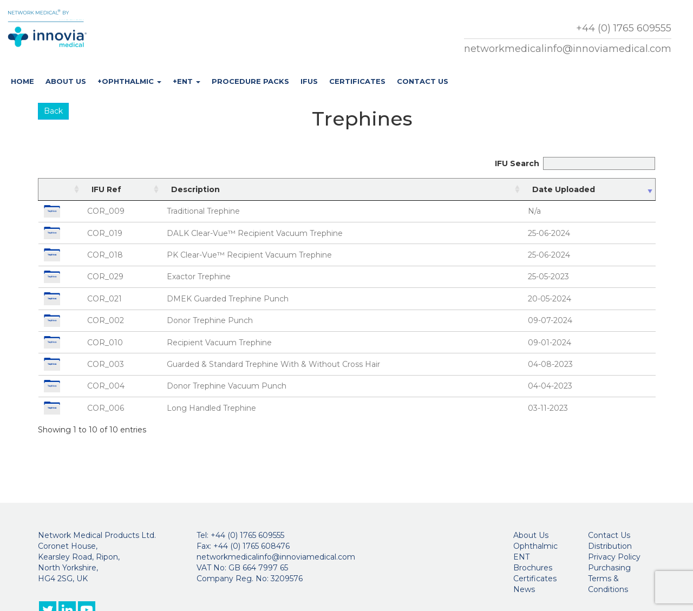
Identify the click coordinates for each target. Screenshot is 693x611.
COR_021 (104, 299)
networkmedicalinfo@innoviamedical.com (567, 49)
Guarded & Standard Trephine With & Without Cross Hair (273, 364)
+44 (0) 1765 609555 (623, 28)
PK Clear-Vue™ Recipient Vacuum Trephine (249, 255)
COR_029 (105, 276)
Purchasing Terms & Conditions (609, 578)
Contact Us (422, 81)
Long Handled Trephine (211, 408)
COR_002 (105, 320)
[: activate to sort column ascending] (60, 189)
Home (22, 81)
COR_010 (105, 342)
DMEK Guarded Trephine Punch (228, 299)
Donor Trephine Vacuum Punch (226, 386)
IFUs (309, 81)
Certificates (357, 81)
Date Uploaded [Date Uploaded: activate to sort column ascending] (563, 189)
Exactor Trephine (199, 276)
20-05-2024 (549, 299)
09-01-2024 (549, 342)
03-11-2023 (548, 408)
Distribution (610, 546)
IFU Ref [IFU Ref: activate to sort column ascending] (106, 189)
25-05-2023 (548, 276)
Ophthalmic (535, 546)
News (524, 589)
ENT (521, 557)
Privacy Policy (614, 557)
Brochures (532, 568)
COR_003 (105, 364)
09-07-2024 (550, 320)
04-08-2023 (550, 364)
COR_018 (105, 255)
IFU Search (575, 163)
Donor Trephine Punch (210, 320)
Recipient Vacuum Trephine (219, 342)
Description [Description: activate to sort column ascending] (195, 189)
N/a (534, 211)
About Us (65, 81)
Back (53, 111)
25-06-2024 (549, 233)
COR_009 (106, 211)
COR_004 (106, 386)
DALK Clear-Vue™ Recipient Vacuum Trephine (255, 233)
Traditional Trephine (203, 211)
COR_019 (104, 233)
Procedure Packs (250, 81)
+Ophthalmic (129, 81)
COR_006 (105, 408)
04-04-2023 (550, 386)
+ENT (186, 81)
